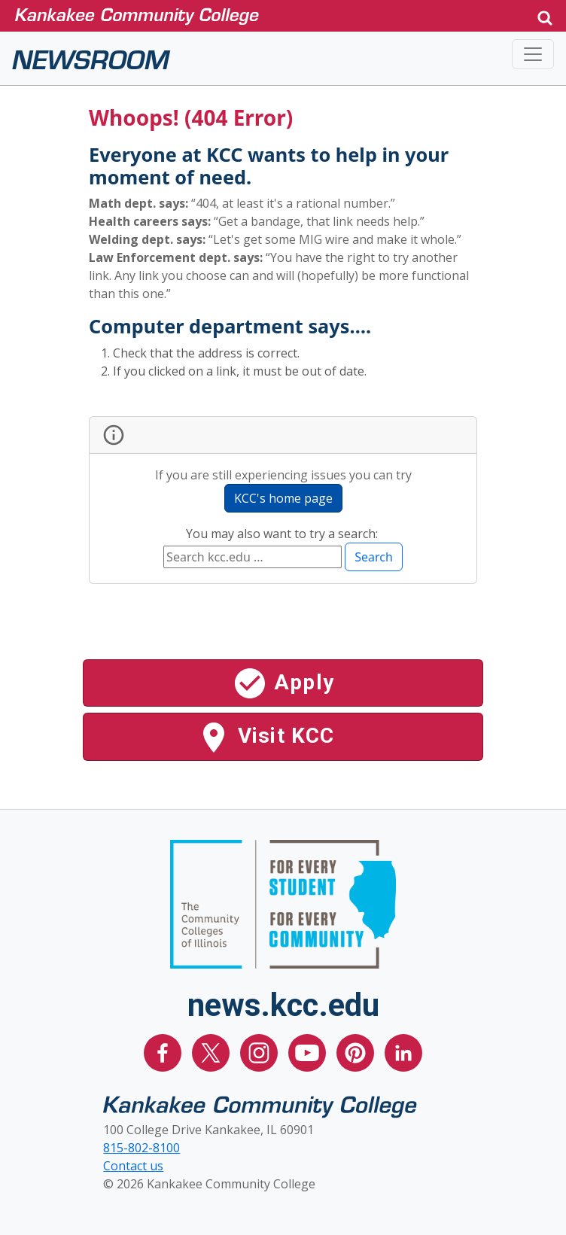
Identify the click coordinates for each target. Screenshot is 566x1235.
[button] (545, 16)
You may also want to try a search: (283, 533)
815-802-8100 (141, 1147)
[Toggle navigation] (533, 54)
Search (374, 557)
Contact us (133, 1165)
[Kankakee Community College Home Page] (269, 15)
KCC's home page (283, 498)
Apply (283, 683)
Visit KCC (265, 737)
